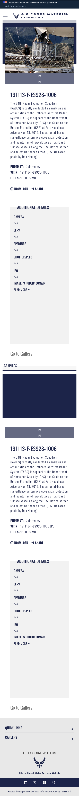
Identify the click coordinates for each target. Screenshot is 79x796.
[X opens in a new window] (34, 782)
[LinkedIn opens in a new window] (25, 782)
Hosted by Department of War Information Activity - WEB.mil (39, 791)
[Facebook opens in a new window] (44, 782)
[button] (15, 6)
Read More (21, 290)
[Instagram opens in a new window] (53, 782)
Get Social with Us (39, 753)
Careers (11, 737)
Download (19, 189)
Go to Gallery (21, 353)
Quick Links (13, 727)
